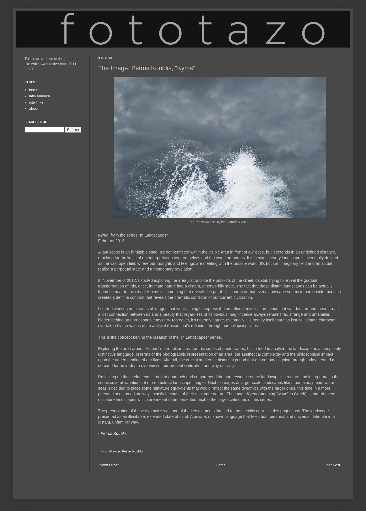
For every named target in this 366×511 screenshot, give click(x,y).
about (33, 108)
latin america (39, 96)
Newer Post (109, 465)
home (33, 90)
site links (36, 102)
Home (221, 465)
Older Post (331, 465)
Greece (114, 451)
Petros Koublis (132, 451)
